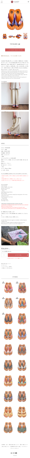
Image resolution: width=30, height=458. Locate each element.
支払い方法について (5, 446)
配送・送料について (24, 444)
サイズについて (4, 265)
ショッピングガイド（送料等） (6, 266)
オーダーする (18, 255)
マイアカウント (24, 446)
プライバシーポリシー (14, 448)
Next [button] (2, 36)
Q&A (7, 444)
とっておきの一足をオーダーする (15, 49)
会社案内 (3, 444)
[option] (15, 19)
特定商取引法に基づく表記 (15, 446)
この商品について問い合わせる (6, 268)
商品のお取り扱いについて (6, 263)
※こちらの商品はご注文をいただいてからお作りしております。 (14, 173)
